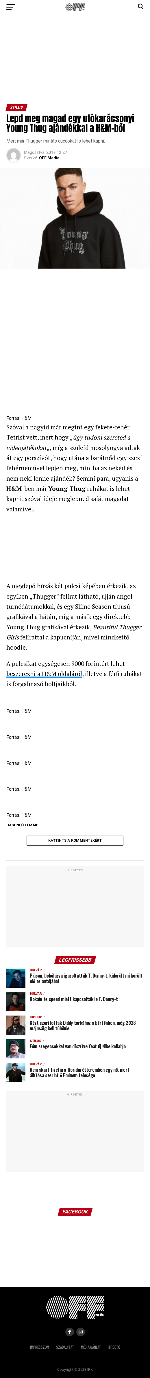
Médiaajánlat (91, 1347)
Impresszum (39, 1347)
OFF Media (49, 158)
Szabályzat (65, 1347)
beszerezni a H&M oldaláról (44, 674)
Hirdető (114, 1347)
